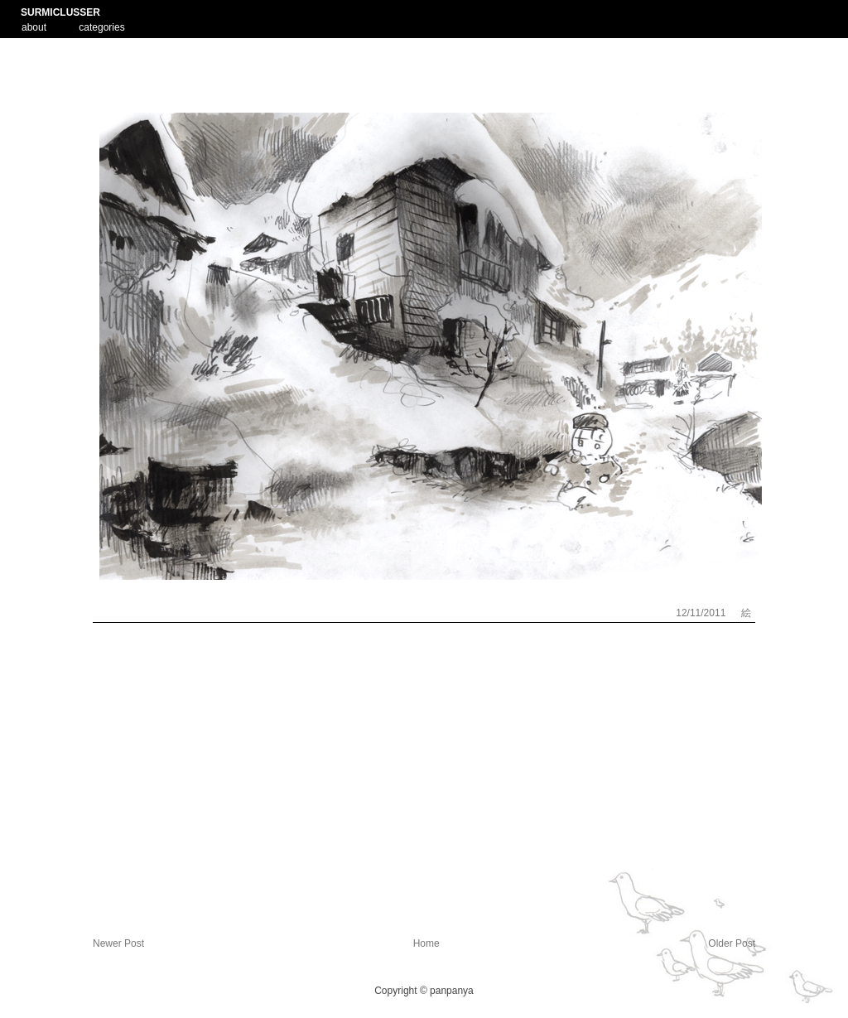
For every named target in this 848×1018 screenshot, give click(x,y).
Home (426, 943)
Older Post (731, 943)
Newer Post (118, 943)
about (34, 26)
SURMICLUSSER (60, 12)
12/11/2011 (702, 613)
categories (101, 27)
